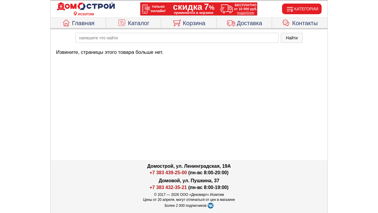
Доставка (244, 22)
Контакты (300, 22)
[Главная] (85, 6)
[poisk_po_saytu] (176, 38)
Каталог (133, 22)
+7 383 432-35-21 (168, 187)
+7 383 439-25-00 (168, 172)
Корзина (188, 22)
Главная (78, 22)
